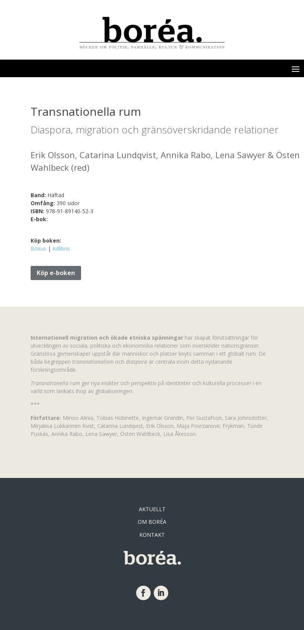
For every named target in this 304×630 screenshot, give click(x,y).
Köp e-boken (56, 273)
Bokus (38, 248)
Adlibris (61, 248)
